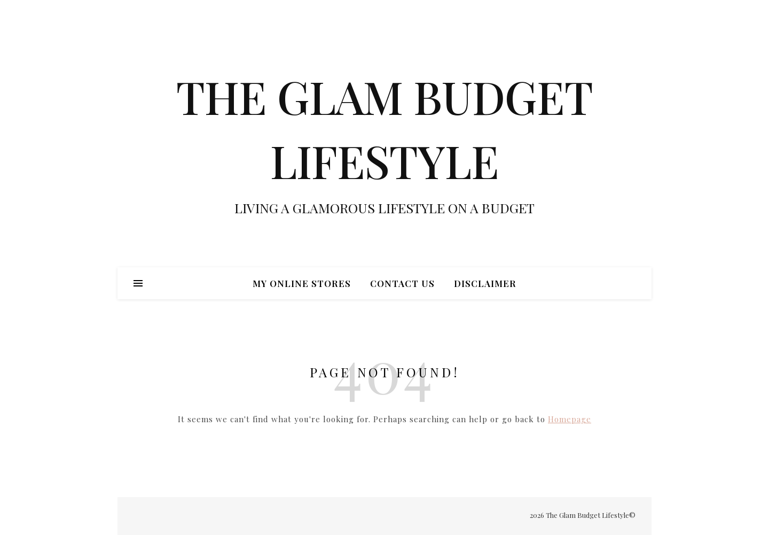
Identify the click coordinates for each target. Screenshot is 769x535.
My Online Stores (302, 283)
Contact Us (402, 283)
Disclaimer (485, 283)
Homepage (569, 419)
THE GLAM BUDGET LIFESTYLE (384, 128)
